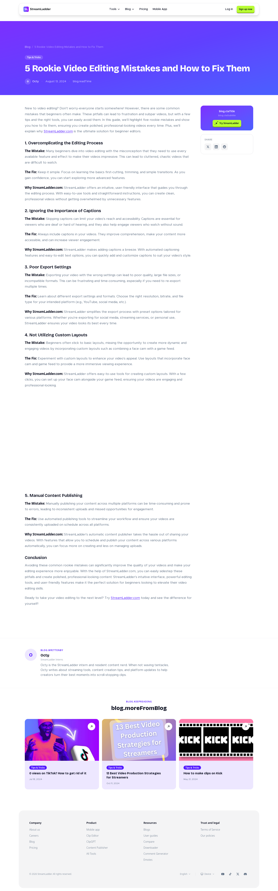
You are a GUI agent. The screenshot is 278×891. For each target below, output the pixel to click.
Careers (34, 835)
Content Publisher (97, 847)
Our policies (208, 835)
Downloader (151, 847)
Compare (149, 841)
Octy (45, 655)
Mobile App (160, 9)
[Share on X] (208, 146)
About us (34, 829)
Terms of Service (210, 829)
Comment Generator (156, 853)
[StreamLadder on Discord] (245, 874)
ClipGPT (91, 841)
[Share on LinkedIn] (216, 146)
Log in (229, 9)
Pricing (143, 9)
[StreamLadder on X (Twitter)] (237, 874)
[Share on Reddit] (224, 146)
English (185, 874)
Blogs (147, 829)
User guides (151, 835)
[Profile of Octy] (31, 655)
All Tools (91, 853)
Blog (129, 9)
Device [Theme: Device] (208, 874)
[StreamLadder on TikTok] (230, 874)
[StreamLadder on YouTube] (222, 874)
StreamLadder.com (58, 131)
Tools (114, 9)
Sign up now (245, 9)
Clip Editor (92, 835)
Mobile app (93, 829)
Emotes (148, 859)
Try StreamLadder (227, 123)
